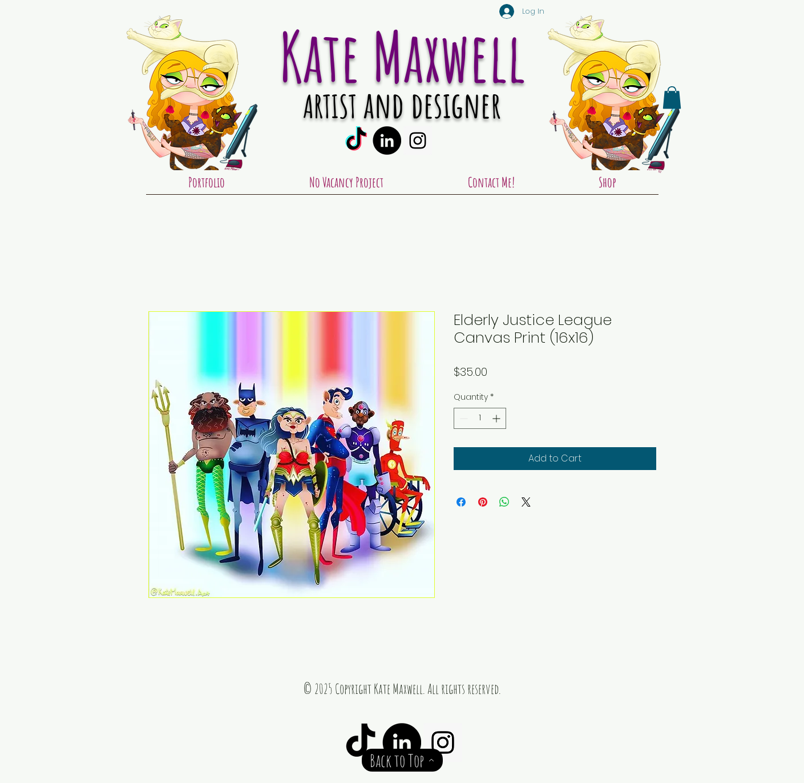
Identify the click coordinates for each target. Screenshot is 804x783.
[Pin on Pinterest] (483, 502)
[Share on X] (526, 502)
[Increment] (497, 418)
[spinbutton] (480, 418)
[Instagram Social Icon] (417, 140)
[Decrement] (462, 418)
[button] (671, 97)
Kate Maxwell (402, 56)
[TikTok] (356, 140)
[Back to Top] (402, 760)
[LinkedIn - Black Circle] (387, 140)
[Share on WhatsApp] (504, 502)
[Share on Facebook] (461, 502)
